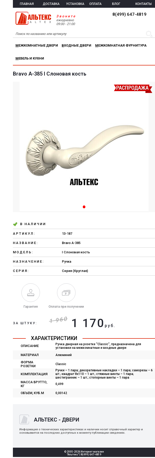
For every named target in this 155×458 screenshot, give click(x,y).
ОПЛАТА (95, 4)
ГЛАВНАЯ (27, 4)
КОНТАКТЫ (143, 4)
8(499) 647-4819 (129, 14)
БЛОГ (116, 4)
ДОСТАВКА (51, 4)
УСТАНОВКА (75, 4)
